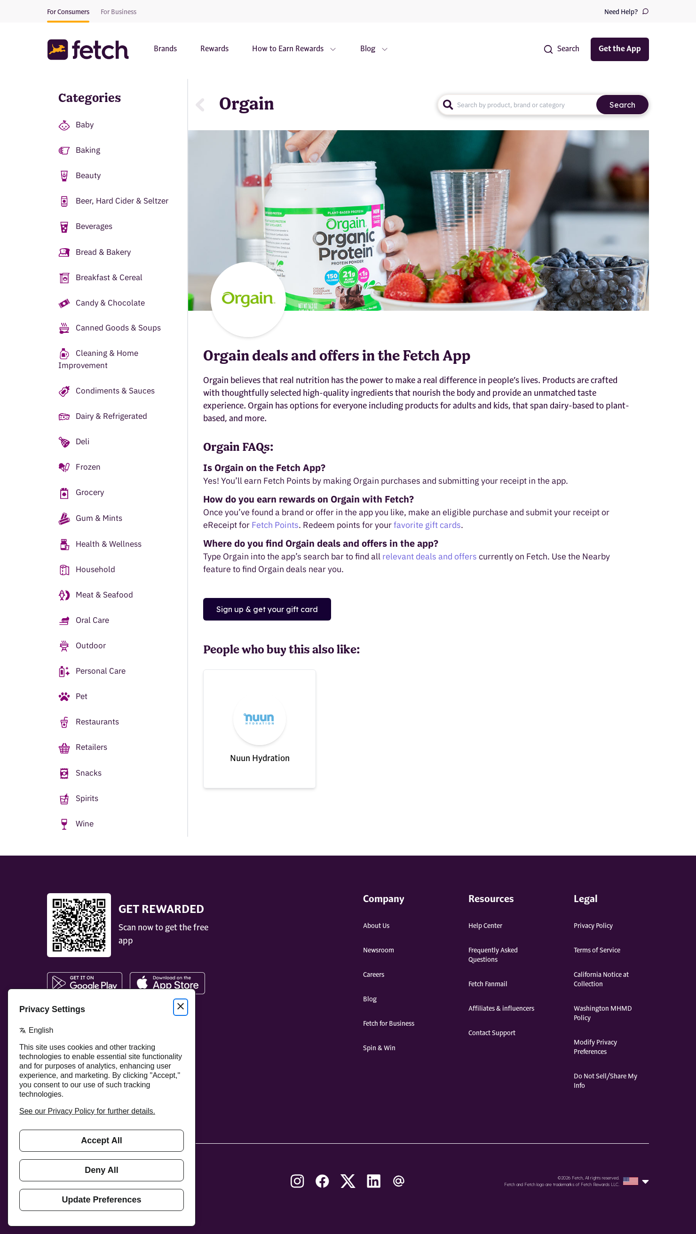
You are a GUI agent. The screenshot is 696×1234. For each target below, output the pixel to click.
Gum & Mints (90, 518)
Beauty (79, 176)
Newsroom (378, 950)
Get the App (620, 49)
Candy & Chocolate (101, 303)
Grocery (81, 493)
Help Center (485, 926)
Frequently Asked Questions (493, 955)
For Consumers (68, 12)
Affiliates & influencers (501, 1009)
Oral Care (83, 621)
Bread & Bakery (94, 253)
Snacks (80, 773)
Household (86, 570)
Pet (72, 697)
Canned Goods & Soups (109, 328)
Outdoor (82, 646)
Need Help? (626, 12)
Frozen (79, 467)
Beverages (85, 227)
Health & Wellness (100, 544)
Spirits (78, 799)
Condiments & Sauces (106, 391)
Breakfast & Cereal (100, 278)
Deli (73, 442)
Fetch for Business (388, 1024)
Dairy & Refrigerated (102, 417)
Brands (165, 49)
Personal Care (92, 671)
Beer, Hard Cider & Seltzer (113, 201)
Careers (373, 975)
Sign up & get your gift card (267, 609)
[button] (92, 49)
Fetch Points (275, 524)
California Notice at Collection (601, 980)
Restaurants (88, 722)
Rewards (214, 49)
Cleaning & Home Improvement (98, 359)
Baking (79, 151)
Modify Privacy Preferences (595, 1047)
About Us (376, 926)
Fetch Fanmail (487, 984)
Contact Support (491, 1033)
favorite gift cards (427, 524)
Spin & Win (379, 1048)
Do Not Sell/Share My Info (605, 1081)
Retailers (82, 748)
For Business (118, 12)
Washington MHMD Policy (603, 1014)
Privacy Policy (593, 926)
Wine (76, 824)
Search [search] (622, 105)
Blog (370, 999)
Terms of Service (597, 950)
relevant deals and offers (429, 556)
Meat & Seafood (95, 595)
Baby (76, 125)
